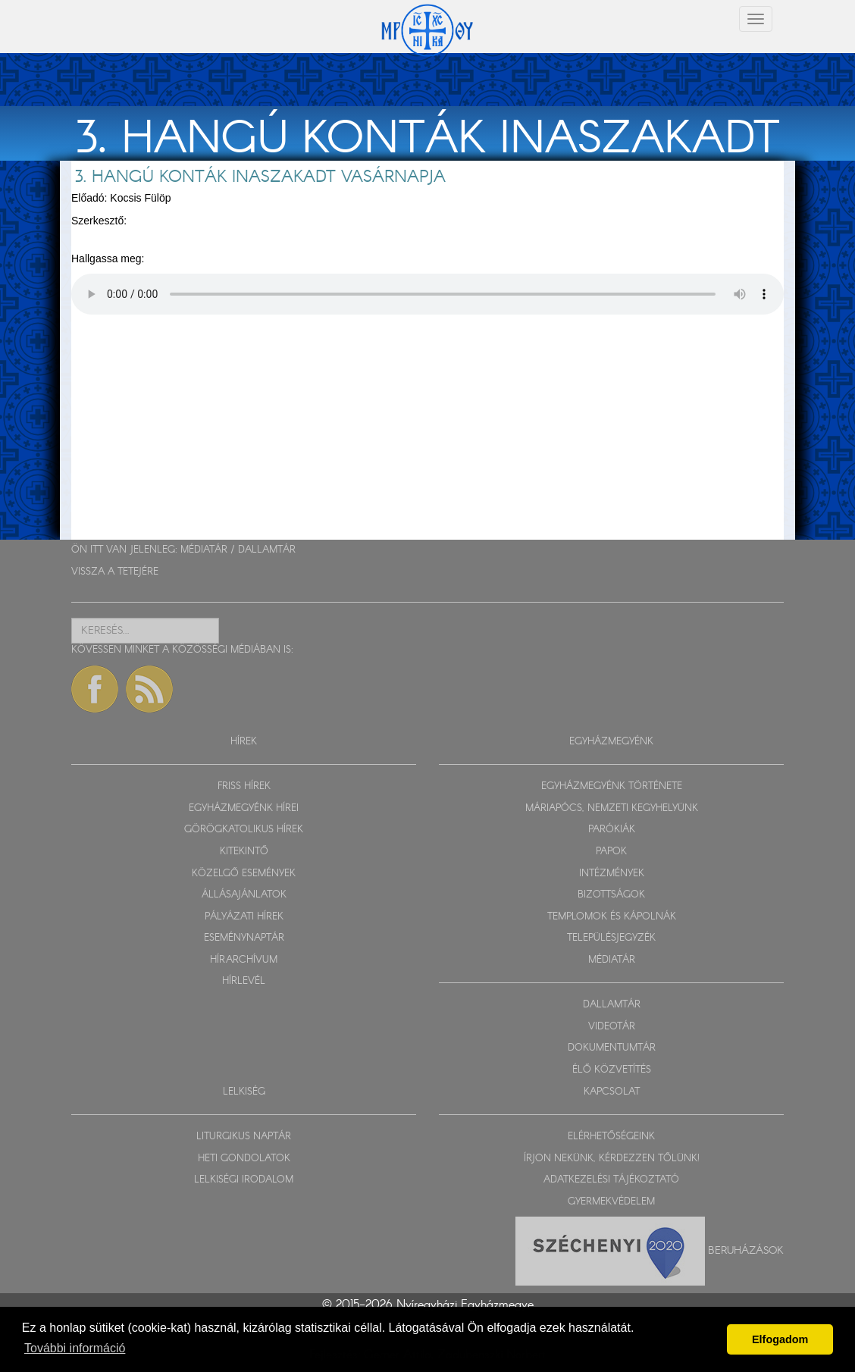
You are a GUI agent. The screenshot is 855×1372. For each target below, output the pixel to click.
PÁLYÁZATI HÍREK (244, 917)
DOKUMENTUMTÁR (612, 1048)
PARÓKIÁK (611, 829)
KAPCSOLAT (612, 1092)
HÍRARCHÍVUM (243, 960)
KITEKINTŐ (244, 851)
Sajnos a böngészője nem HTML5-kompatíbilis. (427, 294)
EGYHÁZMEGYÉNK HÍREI (244, 808)
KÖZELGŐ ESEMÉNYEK (244, 873)
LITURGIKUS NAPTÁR (243, 1136)
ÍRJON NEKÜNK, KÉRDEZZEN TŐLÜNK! (612, 1158)
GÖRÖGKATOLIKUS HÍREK (243, 829)
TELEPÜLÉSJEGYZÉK (611, 938)
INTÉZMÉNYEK (611, 873)
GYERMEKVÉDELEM (611, 1202)
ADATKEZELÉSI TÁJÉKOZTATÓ (611, 1180)
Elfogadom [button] (780, 1339)
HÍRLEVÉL (243, 981)
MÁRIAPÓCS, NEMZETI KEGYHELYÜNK (611, 808)
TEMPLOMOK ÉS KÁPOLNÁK (611, 917)
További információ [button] (74, 1348)
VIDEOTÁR (611, 1027)
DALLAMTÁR (267, 550)
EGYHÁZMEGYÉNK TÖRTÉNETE (611, 786)
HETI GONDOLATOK (244, 1158)
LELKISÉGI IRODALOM (243, 1180)
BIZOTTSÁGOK (611, 895)
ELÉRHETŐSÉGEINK (611, 1136)
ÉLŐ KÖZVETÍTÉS (611, 1070)
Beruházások (746, 1250)
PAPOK (611, 851)
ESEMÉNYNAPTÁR (244, 938)
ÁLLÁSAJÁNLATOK (244, 895)
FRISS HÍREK (244, 786)
